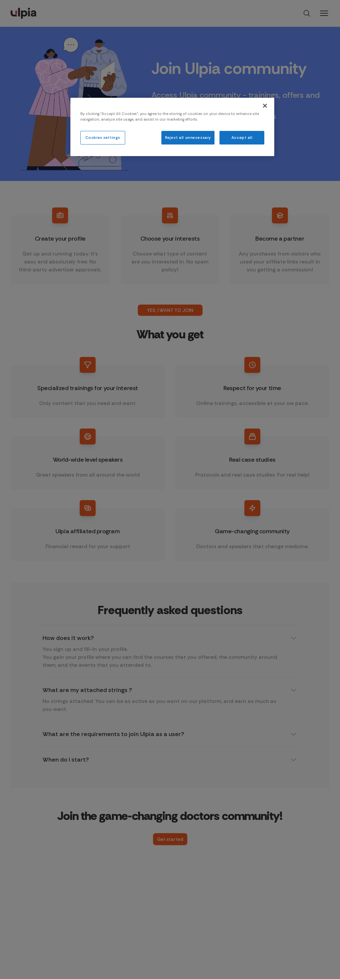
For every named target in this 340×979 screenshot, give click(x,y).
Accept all (242, 137)
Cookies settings (102, 137)
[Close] (265, 105)
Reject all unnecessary (188, 137)
